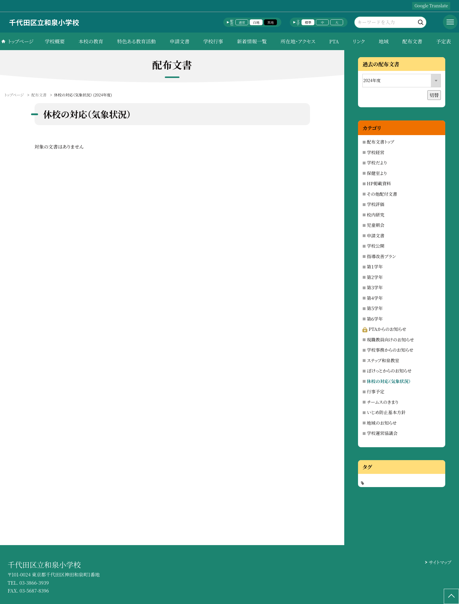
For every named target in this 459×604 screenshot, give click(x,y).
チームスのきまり (382, 402)
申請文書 (179, 41)
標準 (308, 22)
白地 (256, 22)
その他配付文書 (382, 194)
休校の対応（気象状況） (389, 381)
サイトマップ (440, 562)
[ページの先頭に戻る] (451, 596)
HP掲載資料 (379, 183)
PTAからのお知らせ (384, 329)
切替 (434, 95)
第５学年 (375, 308)
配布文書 (412, 41)
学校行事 (213, 41)
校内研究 (375, 215)
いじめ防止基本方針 (386, 412)
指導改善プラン (381, 256)
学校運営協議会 (382, 433)
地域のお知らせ (382, 423)
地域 (383, 41)
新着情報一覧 (252, 41)
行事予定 (375, 391)
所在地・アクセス (297, 41)
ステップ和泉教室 (383, 360)
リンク (359, 41)
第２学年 (375, 277)
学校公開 (375, 246)
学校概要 (55, 41)
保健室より (377, 173)
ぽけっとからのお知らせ (389, 370)
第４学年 (375, 298)
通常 (242, 22)
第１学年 (375, 266)
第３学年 (375, 287)
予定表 (443, 41)
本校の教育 (90, 41)
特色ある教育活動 (136, 41)
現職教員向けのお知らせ (390, 339)
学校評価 (375, 204)
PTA (334, 41)
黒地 (270, 22)
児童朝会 (375, 225)
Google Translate (431, 5)
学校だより (377, 162)
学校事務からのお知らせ (390, 350)
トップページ (20, 41)
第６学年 (375, 319)
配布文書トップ (380, 142)
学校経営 (375, 152)
